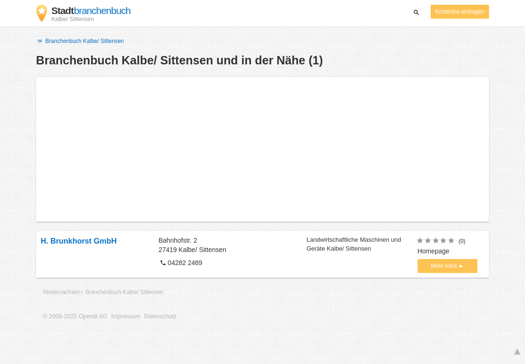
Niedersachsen (61, 292)
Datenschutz (160, 316)
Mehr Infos (444, 266)
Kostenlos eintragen (459, 11)
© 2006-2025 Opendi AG (75, 316)
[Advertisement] (262, 149)
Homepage (434, 251)
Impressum (125, 316)
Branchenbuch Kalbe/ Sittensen (80, 41)
